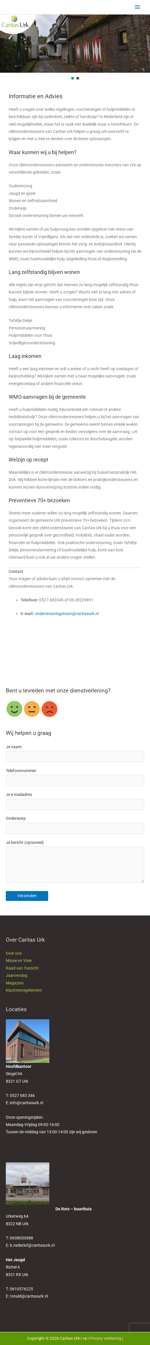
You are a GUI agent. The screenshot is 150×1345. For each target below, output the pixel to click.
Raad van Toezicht (22, 968)
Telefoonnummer (75, 777)
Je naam (75, 753)
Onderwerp (75, 825)
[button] (72, 78)
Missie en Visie (19, 960)
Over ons (14, 953)
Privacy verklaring (105, 1338)
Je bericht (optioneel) (75, 863)
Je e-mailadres (75, 801)
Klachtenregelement (24, 990)
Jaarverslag (16, 975)
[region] (75, 48)
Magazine (15, 983)
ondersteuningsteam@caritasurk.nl (67, 613)
